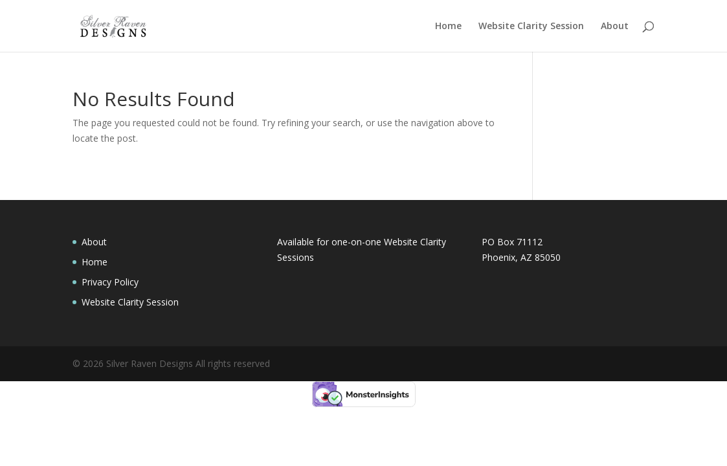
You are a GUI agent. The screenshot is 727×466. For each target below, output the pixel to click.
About (615, 26)
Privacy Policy (110, 282)
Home (448, 26)
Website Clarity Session (531, 26)
